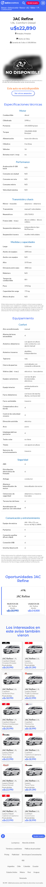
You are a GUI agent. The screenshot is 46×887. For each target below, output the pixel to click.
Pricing (6, 855)
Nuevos (4, 7)
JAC (27, 7)
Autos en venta (13, 7)
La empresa (15, 843)
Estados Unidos (12, 872)
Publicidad (15, 855)
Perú (29, 872)
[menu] (43, 3)
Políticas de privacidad (32, 849)
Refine (33, 7)
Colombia (26, 866)
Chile (19, 866)
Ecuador (36, 866)
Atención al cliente (28, 843)
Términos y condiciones (14, 849)
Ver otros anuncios (23, 93)
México (22, 872)
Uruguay (36, 872)
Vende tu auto (32, 3)
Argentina (10, 866)
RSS (23, 860)
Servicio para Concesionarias (32, 855)
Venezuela (23, 878)
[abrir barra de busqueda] (23, 3)
